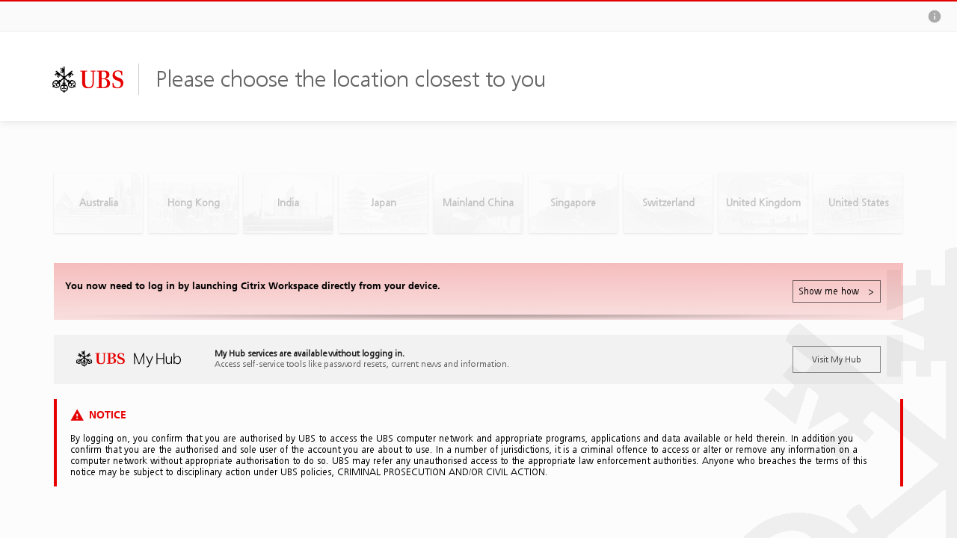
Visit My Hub (836, 359)
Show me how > (836, 291)
